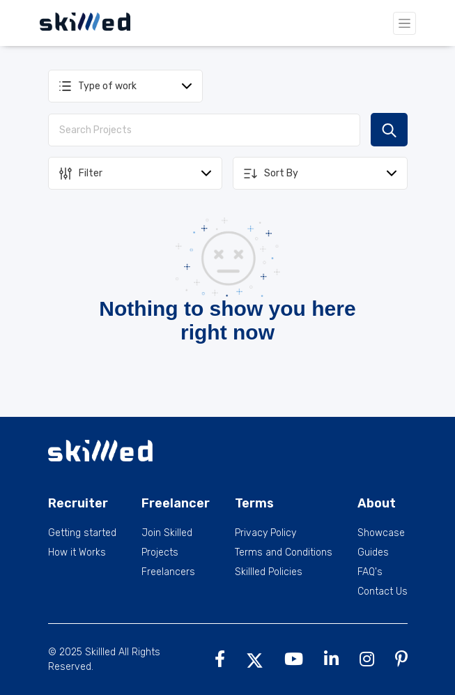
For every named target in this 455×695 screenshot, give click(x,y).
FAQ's (370, 572)
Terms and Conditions (283, 552)
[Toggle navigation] (404, 23)
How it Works (77, 552)
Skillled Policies (268, 572)
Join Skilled (166, 533)
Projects (159, 552)
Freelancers (168, 572)
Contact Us (382, 591)
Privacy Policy (265, 533)
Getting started (82, 533)
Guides (373, 552)
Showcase (381, 533)
